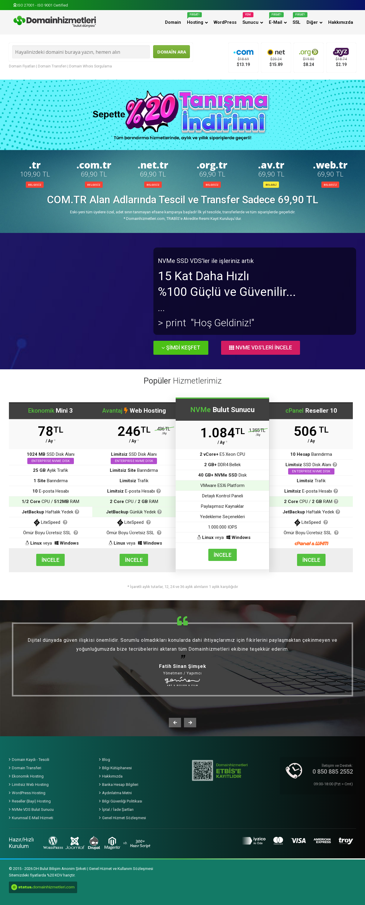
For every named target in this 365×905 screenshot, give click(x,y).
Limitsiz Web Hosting (30, 784)
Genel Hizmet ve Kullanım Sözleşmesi (121, 868)
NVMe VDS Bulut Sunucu (33, 809)
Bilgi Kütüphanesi (117, 768)
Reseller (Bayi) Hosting (31, 801)
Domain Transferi (52, 66)
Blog (106, 759)
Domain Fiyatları (22, 66)
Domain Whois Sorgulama (90, 66)
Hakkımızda (112, 776)
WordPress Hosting (28, 793)
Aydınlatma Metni (117, 793)
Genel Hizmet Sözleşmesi (124, 818)
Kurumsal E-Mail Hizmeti (32, 818)
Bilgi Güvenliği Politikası (122, 801)
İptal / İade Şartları (118, 809)
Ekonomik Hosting (28, 776)
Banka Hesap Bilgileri (120, 784)
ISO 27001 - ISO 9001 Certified (40, 5)
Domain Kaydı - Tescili (30, 759)
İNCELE (50, 560)
